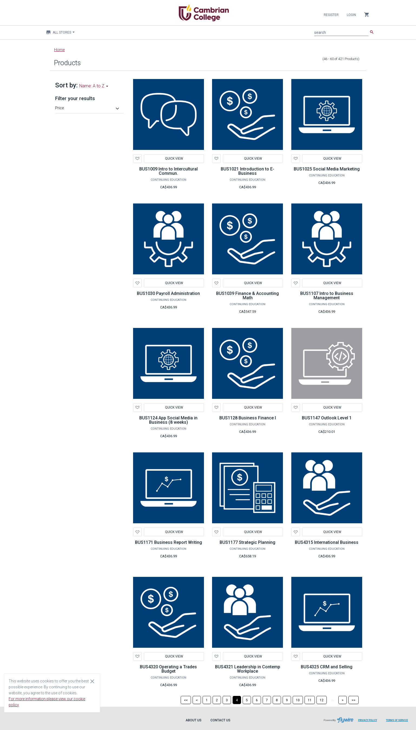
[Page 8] (277, 700)
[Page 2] (217, 700)
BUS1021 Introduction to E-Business (247, 171)
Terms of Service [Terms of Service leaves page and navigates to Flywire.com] (397, 720)
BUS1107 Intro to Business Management (326, 295)
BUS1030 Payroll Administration (168, 293)
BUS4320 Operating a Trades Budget (168, 669)
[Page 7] (267, 700)
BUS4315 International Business (326, 542)
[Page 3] (227, 700)
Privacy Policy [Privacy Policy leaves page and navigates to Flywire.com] (367, 720)
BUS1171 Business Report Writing (168, 542)
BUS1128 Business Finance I (247, 417)
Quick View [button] (174, 158)
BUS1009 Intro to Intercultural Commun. (168, 171)
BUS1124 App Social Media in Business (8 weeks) (168, 420)
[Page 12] (321, 700)
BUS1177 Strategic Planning (247, 542)
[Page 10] (298, 700)
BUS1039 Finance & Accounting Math (247, 295)
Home (59, 50)
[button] (88, 108)
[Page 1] (207, 700)
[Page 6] (257, 700)
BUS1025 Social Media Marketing (327, 169)
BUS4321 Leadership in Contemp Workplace (247, 669)
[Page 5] (247, 700)
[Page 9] (287, 700)
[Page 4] (237, 700)
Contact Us (220, 720)
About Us (194, 720)
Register (331, 15)
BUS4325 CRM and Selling (326, 666)
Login (351, 15)
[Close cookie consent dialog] (92, 681)
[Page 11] (310, 700)
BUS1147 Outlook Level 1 (327, 417)
